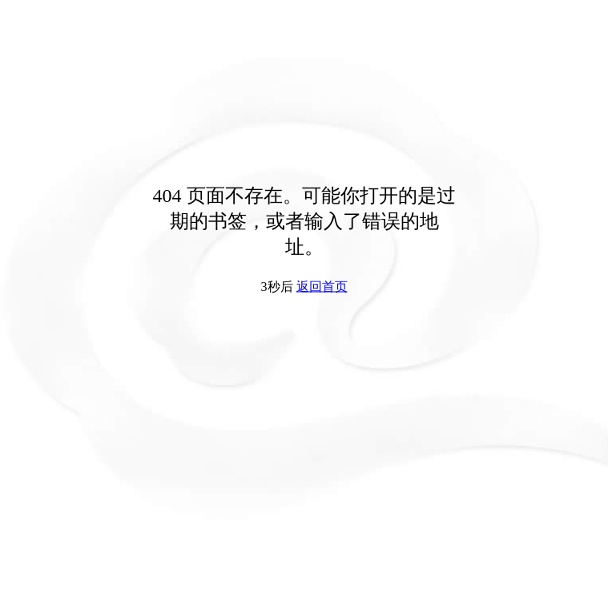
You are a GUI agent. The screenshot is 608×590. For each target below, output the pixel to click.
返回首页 (322, 286)
